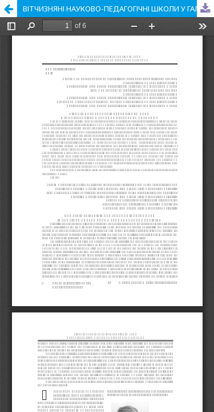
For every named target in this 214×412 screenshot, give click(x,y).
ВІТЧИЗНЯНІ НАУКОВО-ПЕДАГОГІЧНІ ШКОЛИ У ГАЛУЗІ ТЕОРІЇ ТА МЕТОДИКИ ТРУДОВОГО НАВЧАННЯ (118, 8)
